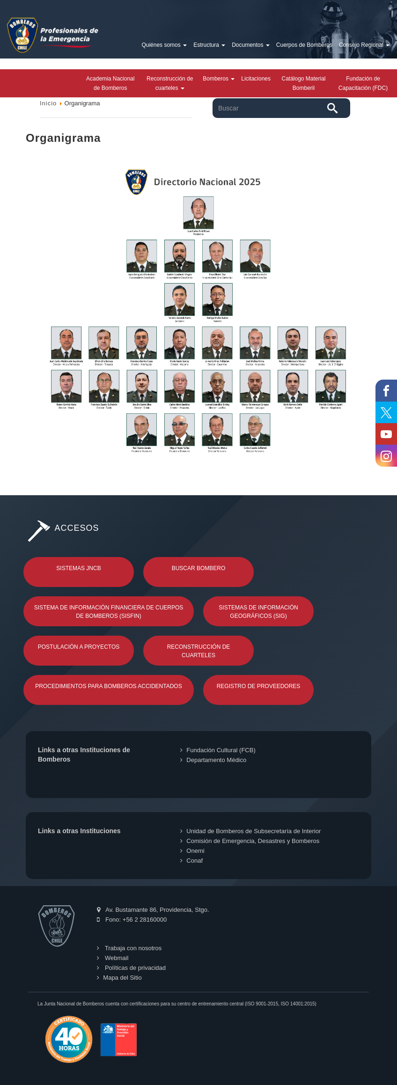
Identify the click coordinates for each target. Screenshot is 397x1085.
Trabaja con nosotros (129, 948)
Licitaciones (256, 78)
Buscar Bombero (199, 568)
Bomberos (219, 78)
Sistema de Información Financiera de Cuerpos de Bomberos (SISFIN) (109, 611)
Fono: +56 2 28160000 (132, 919)
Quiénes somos (164, 45)
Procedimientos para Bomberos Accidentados (108, 686)
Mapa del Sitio (119, 977)
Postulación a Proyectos (79, 647)
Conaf (191, 860)
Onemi (192, 850)
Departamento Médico (213, 759)
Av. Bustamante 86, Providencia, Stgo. (153, 909)
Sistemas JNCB (78, 568)
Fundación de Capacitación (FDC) (363, 83)
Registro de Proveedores (259, 686)
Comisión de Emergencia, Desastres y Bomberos (249, 840)
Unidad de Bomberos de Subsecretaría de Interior (250, 831)
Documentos (251, 45)
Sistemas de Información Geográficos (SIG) (258, 611)
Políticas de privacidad (131, 967)
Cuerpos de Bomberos (304, 45)
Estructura (209, 45)
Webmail (112, 957)
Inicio (48, 103)
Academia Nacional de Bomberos (110, 83)
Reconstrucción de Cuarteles (198, 651)
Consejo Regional (364, 45)
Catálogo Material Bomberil (303, 83)
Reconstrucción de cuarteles (170, 83)
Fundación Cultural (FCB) (217, 750)
